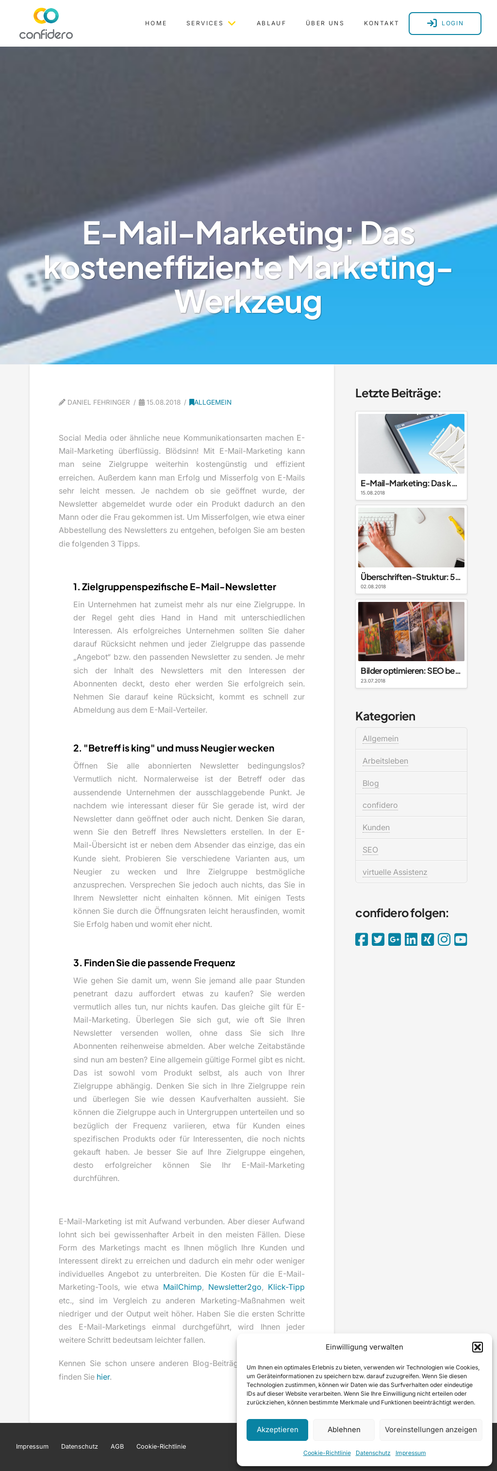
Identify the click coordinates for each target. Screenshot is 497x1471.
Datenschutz (373, 1452)
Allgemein (210, 402)
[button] (477, 1347)
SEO (370, 850)
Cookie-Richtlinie (327, 1452)
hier (103, 1377)
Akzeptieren (277, 1429)
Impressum (411, 1452)
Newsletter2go (235, 1287)
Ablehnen (344, 1429)
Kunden (376, 827)
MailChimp (182, 1287)
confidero (380, 805)
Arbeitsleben (385, 761)
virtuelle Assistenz (395, 872)
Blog (371, 783)
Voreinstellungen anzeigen (431, 1429)
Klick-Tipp (286, 1287)
